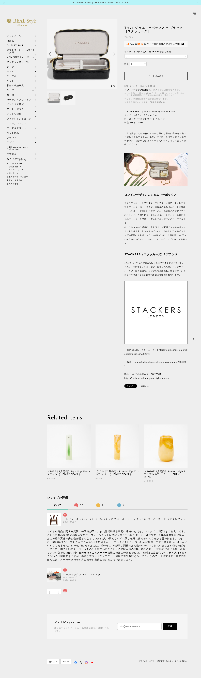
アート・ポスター (22, 105)
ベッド (10, 77)
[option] (82, 54)
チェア (12, 67)
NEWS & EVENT (14, 163)
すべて (58, 505)
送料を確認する (157, 102)
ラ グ (10, 86)
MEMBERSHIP (14, 167)
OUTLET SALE (15, 42)
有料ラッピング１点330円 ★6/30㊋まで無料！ (148, 51)
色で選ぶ (12, 150)
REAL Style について (16, 160)
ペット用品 (13, 129)
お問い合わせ (13, 173)
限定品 (10, 37)
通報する (145, 386)
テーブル (12, 72)
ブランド (12, 134)
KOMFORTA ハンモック (20, 53)
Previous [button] (50, 54)
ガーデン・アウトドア (19, 96)
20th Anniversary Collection (17, 144)
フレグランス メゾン (18, 58)
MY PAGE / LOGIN (17, 170)
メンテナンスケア (16, 120)
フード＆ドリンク (16, 124)
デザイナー (13, 138)
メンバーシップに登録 (137, 90)
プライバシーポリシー (147, 661)
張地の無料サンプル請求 (17, 177)
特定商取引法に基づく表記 (167, 661)
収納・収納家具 (22, 82)
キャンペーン (14, 32)
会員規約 (183, 661)
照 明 (10, 91)
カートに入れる (155, 76)
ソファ (16, 63)
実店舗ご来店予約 (14, 180)
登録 (169, 626)
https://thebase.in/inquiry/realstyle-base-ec (146, 378)
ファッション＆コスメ (19, 115)
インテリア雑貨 (22, 100)
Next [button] (114, 54)
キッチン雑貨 (22, 110)
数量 (126, 64)
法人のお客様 (13, 184)
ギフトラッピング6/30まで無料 (21, 47)
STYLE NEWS (14, 155)
